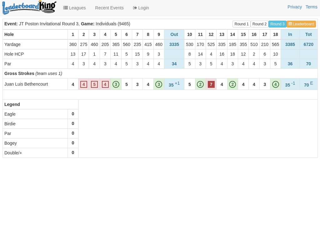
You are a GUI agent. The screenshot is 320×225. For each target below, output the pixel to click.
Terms (312, 6)
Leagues (74, 7)
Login (141, 7)
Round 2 (259, 24)
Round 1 (241, 24)
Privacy (295, 6)
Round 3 (277, 24)
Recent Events (109, 7)
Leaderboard (301, 24)
